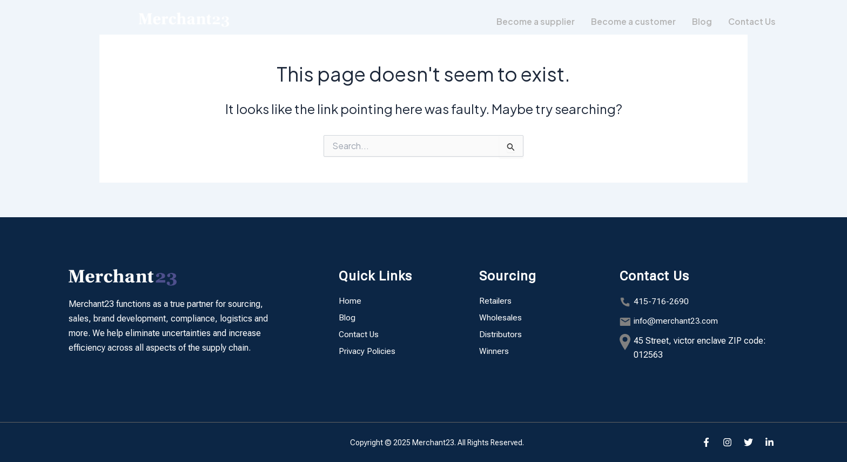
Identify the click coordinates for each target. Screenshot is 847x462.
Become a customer (631, 21)
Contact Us (751, 21)
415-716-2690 (661, 301)
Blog (700, 21)
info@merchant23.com (677, 321)
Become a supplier (532, 21)
